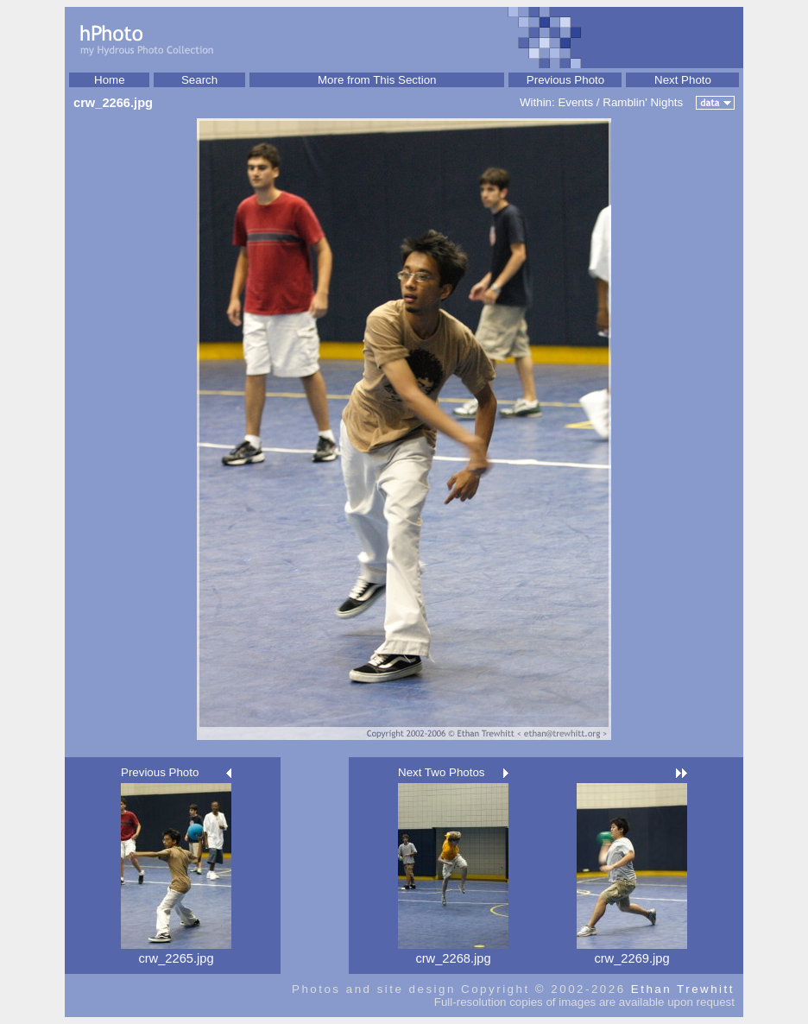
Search (199, 79)
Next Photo (682, 79)
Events (575, 102)
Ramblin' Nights (643, 102)
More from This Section (377, 79)
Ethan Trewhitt (683, 989)
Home (109, 79)
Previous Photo (565, 79)
